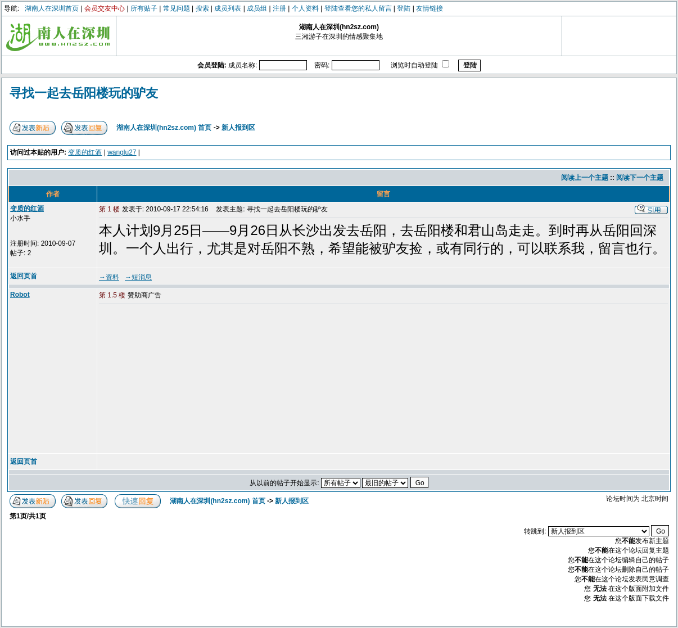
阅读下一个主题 (639, 178)
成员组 (257, 8)
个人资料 (305, 8)
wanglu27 (121, 152)
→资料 (109, 277)
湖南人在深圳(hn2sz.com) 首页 (163, 128)
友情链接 (429, 8)
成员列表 (227, 8)
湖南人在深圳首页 (52, 8)
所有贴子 (143, 8)
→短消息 (138, 277)
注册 (279, 8)
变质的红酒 (85, 152)
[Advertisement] (185, 379)
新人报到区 (238, 128)
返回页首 (23, 276)
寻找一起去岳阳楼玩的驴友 (84, 93)
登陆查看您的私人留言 (358, 8)
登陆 (403, 8)
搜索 (202, 8)
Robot (20, 295)
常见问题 (176, 8)
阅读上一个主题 (584, 178)
